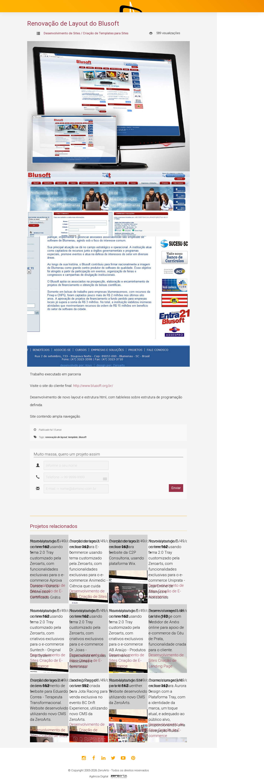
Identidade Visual (240, 113)
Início (228, 57)
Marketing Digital (240, 123)
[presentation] (154, 471)
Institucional (233, 67)
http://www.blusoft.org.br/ (93, 386)
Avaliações (232, 152)
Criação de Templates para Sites (105, 33)
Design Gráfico (238, 102)
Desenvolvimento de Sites (240, 89)
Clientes (230, 143)
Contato (230, 162)
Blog (227, 133)
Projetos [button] (228, 76)
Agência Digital (98, 776)
